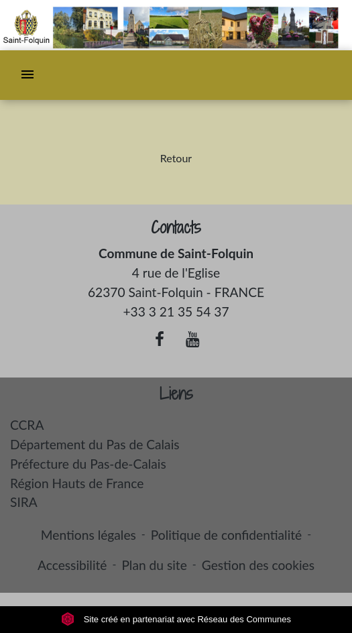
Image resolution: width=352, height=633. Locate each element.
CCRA (27, 425)
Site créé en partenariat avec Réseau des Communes (176, 619)
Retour (176, 158)
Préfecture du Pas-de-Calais (88, 463)
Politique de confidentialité (226, 534)
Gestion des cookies (258, 565)
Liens (176, 394)
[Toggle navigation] (27, 75)
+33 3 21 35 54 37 (176, 311)
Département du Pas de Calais (95, 444)
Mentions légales (88, 534)
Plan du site (153, 565)
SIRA (24, 502)
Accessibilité (72, 565)
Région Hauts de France (76, 483)
